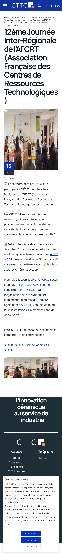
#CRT (54, 254)
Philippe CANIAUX (27, 284)
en (52, 5)
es (58, 5)
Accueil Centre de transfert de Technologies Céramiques (28, 17)
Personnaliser (31, 546)
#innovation (35, 345)
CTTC (42, 184)
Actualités (8, 20)
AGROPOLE (44, 279)
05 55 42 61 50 (46, 458)
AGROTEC (27, 305)
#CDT (8, 259)
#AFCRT (20, 345)
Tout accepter (31, 533)
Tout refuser (31, 540)
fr (47, 5)
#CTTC (9, 345)
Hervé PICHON (26, 289)
